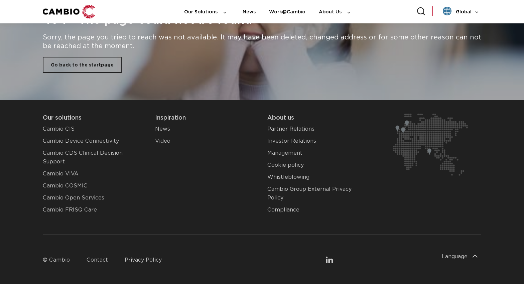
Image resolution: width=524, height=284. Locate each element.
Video (162, 141)
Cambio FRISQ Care (70, 209)
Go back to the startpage (82, 64)
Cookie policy (285, 165)
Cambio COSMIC (65, 185)
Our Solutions (206, 12)
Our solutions (62, 117)
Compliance (283, 209)
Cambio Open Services (73, 197)
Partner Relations (290, 129)
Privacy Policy (143, 260)
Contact (97, 260)
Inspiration (170, 117)
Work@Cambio (287, 11)
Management (284, 153)
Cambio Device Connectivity (81, 141)
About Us (336, 12)
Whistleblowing (288, 177)
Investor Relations (291, 141)
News (249, 11)
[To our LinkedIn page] (329, 261)
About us (280, 117)
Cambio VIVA (61, 173)
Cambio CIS (59, 129)
